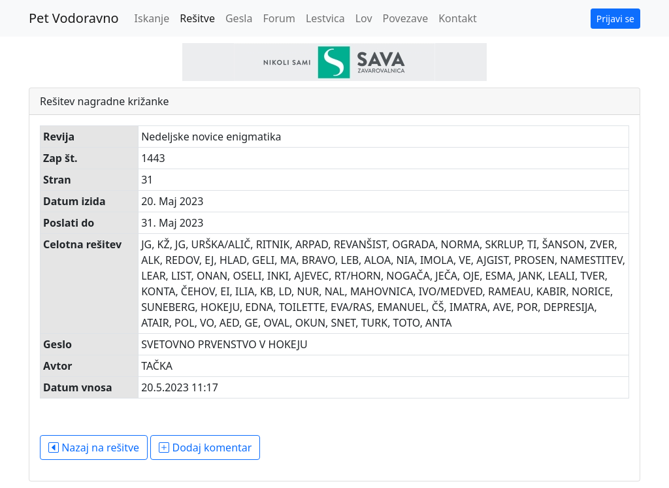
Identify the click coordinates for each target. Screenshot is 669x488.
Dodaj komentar (205, 447)
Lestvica (325, 18)
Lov (363, 18)
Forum (279, 18)
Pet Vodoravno (74, 18)
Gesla (238, 18)
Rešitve (197, 18)
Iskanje (152, 18)
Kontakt (457, 18)
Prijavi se (615, 18)
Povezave (406, 18)
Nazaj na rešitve (93, 447)
